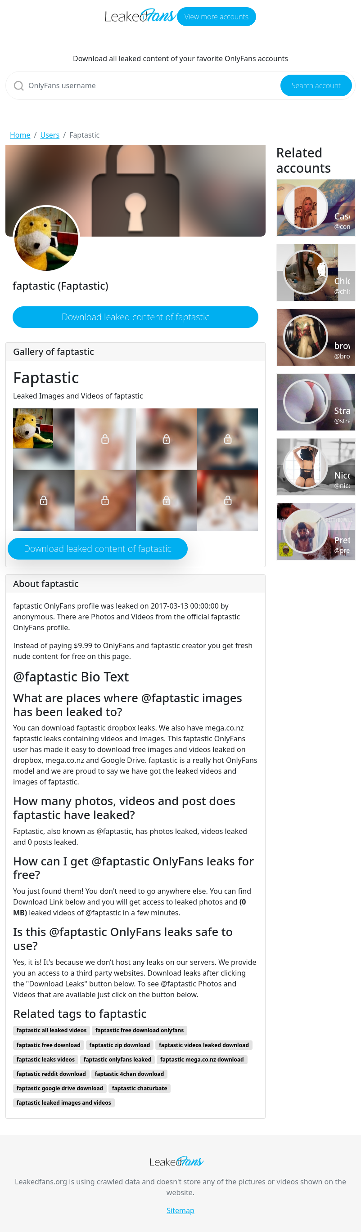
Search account (316, 85)
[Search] (180, 85)
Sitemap (180, 1210)
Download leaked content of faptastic (135, 317)
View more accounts (216, 17)
